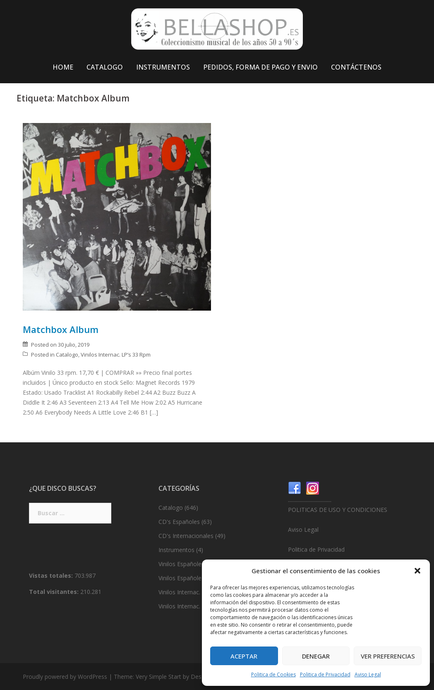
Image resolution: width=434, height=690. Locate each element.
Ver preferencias (388, 656)
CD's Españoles (179, 522)
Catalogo (67, 354)
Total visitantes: (54, 592)
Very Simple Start (158, 676)
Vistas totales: (51, 575)
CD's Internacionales (185, 536)
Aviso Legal (368, 674)
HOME (63, 67)
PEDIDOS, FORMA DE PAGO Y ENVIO (260, 67)
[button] (417, 571)
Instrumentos (176, 550)
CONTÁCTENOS (356, 67)
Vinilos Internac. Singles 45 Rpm (200, 606)
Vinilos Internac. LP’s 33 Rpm (116, 354)
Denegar (316, 656)
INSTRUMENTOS (163, 67)
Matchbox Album (60, 329)
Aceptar (243, 656)
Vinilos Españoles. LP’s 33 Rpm (199, 564)
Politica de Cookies (273, 674)
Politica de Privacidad (325, 674)
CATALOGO (104, 67)
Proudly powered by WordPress (65, 676)
